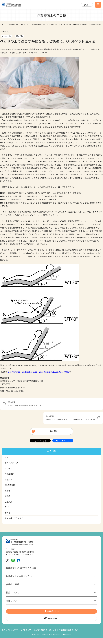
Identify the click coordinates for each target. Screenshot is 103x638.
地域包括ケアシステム (14, 518)
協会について (12, 592)
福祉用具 (19, 36)
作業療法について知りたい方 (18, 24)
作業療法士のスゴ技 (38, 24)
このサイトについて (10, 630)
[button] (87, 5)
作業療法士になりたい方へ (19, 576)
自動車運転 (9, 474)
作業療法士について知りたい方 (21, 568)
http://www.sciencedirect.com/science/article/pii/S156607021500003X (39, 371)
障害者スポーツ (11, 463)
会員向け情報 (12, 584)
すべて (7, 457)
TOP (3, 24)
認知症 (7, 496)
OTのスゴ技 (53, 24)
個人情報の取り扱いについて (45, 630)
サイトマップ (25, 630)
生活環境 (8, 468)
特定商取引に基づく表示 (68, 630)
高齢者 (7, 490)
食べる (7, 512)
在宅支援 (8, 501)
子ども (7, 507)
